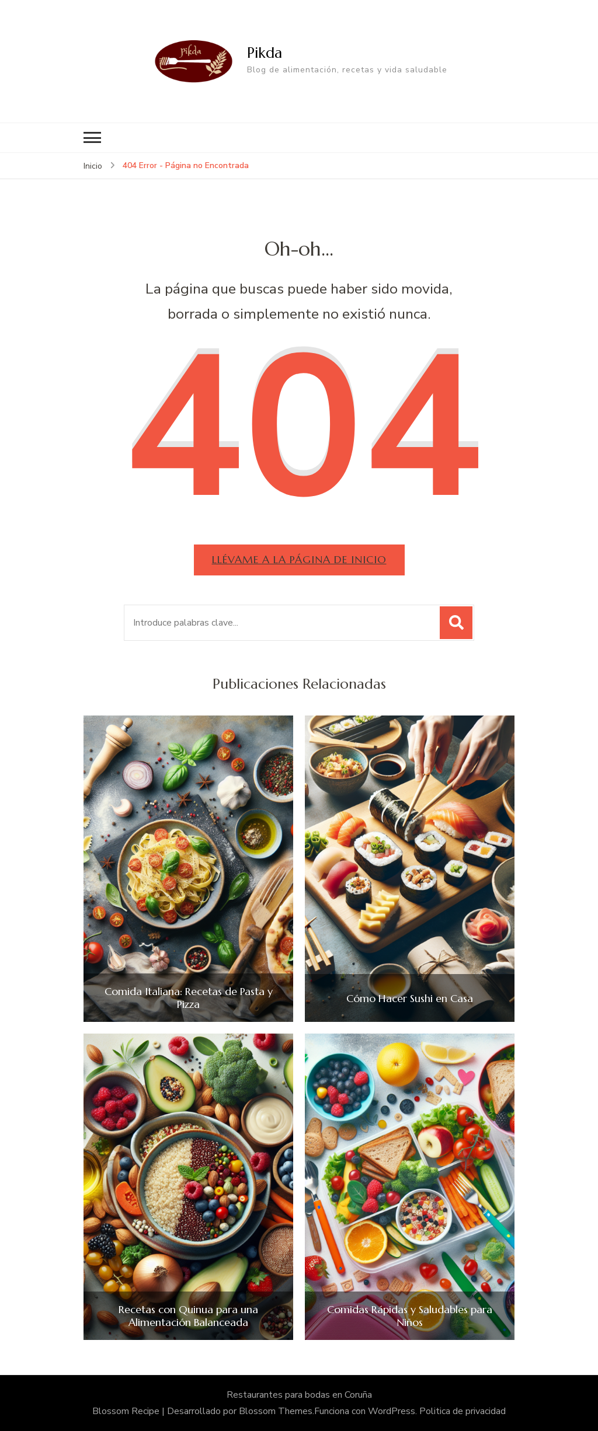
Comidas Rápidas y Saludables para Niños (409, 1315)
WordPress (391, 1411)
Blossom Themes (275, 1411)
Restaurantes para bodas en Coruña (299, 1394)
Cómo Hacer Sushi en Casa (409, 998)
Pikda (264, 52)
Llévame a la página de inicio (299, 559)
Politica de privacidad (462, 1411)
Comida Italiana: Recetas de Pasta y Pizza (189, 997)
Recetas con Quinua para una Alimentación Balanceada (188, 1315)
